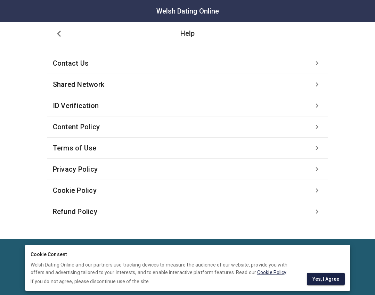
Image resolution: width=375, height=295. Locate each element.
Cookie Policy (271, 272)
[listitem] (187, 63)
